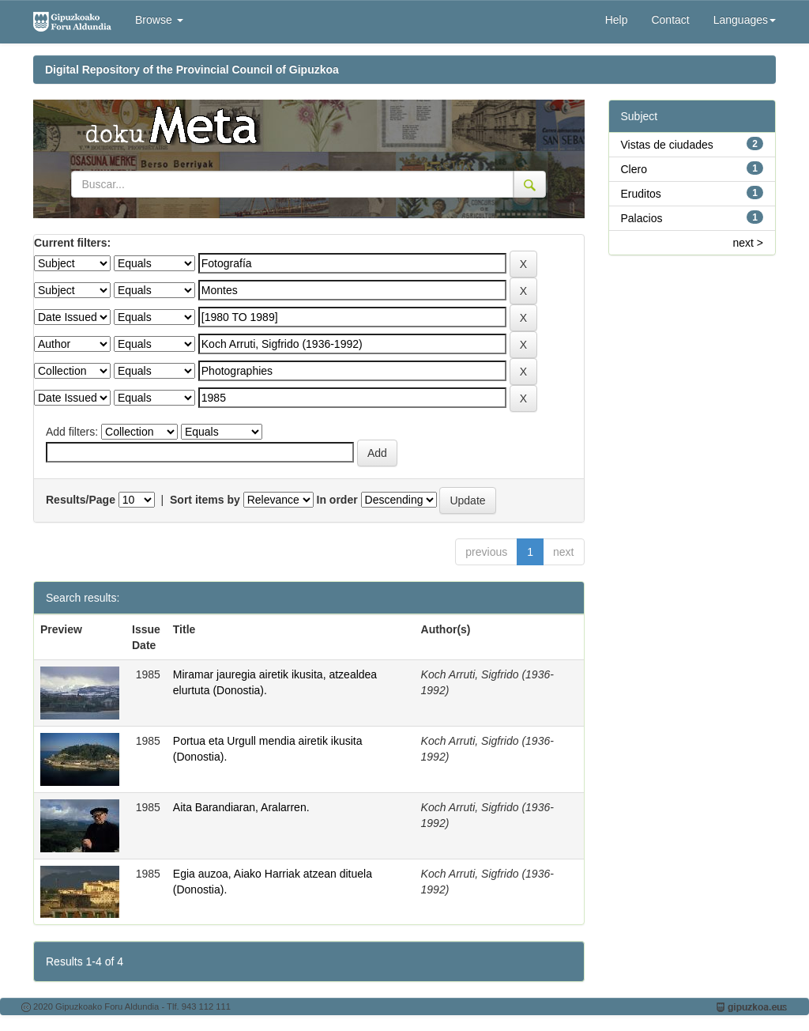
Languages (744, 19)
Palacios (642, 218)
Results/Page (80, 499)
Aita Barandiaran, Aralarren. (241, 807)
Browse (159, 19)
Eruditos (641, 193)
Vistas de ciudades (667, 144)
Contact (670, 19)
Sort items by (205, 499)
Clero (634, 169)
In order (337, 499)
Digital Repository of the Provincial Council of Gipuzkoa (192, 69)
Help (616, 19)
